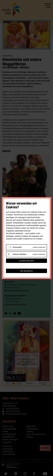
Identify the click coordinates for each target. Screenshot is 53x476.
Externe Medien (19, 254)
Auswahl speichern (26, 261)
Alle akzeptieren (26, 271)
